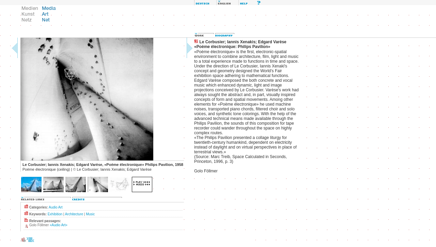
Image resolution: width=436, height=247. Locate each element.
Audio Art (56, 207)
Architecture (74, 214)
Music (90, 214)
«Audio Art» (58, 225)
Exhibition (55, 214)
